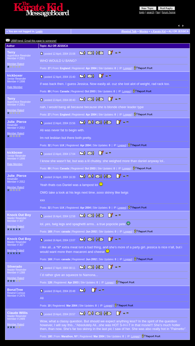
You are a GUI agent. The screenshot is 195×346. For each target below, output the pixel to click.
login (141, 12)
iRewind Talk (129, 31)
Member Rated (15, 64)
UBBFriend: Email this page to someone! (34, 40)
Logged (127, 68)
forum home (168, 12)
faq (158, 12)
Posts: (45, 68)
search (150, 12)
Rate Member (15, 87)
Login (39, 31)
